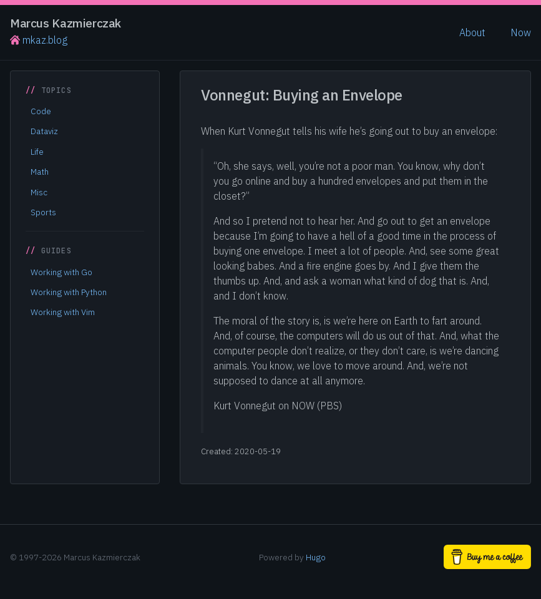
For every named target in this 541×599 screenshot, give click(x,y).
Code (41, 111)
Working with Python (69, 292)
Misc (39, 192)
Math (40, 171)
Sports (43, 212)
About (472, 32)
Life (37, 151)
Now (520, 32)
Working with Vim (63, 312)
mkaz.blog (38, 40)
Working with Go (61, 272)
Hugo (316, 557)
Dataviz (44, 131)
